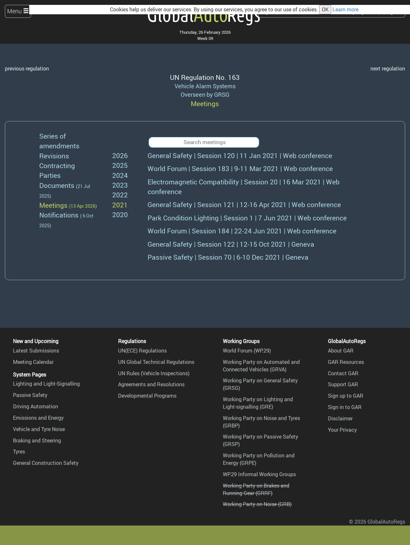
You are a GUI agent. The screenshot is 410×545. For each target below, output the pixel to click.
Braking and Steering (37, 440)
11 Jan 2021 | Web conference (240, 155)
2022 (120, 194)
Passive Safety (30, 395)
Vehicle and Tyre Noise (39, 429)
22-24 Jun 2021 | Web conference (242, 230)
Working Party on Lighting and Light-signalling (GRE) (258, 403)
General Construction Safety (45, 462)
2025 (120, 165)
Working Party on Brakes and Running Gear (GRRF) (256, 489)
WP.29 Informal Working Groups (259, 474)
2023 (120, 185)
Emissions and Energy (38, 417)
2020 (120, 214)
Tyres (19, 451)
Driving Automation (35, 406)
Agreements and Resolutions (151, 384)
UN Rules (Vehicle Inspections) (153, 373)
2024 (120, 175)
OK (325, 9)
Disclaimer (340, 418)
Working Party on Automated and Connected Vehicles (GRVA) (261, 365)
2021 (120, 204)
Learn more (345, 9)
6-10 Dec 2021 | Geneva (228, 257)
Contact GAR (343, 373)
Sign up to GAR (345, 395)
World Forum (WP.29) (247, 350)
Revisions (54, 155)
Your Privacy (342, 429)
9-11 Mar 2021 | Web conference (240, 168)
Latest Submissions (36, 350)
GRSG (221, 94)
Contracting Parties (57, 170)
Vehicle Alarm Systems (205, 86)
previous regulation (27, 68)
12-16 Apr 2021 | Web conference (244, 204)
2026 (120, 155)
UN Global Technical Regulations (156, 361)
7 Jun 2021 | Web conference (247, 217)
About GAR (341, 350)
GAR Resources (346, 361)
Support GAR (343, 384)
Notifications (58, 214)
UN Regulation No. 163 (205, 77)
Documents (56, 185)
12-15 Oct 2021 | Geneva (231, 244)
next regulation (387, 68)
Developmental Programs (147, 395)
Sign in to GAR (345, 407)
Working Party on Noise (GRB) (257, 504)
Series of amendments (59, 140)
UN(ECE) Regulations (142, 350)
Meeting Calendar (33, 361)
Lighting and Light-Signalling (46, 383)
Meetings (53, 205)
